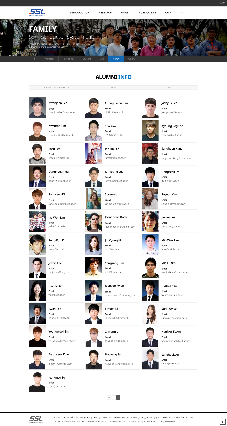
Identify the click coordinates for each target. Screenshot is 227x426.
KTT (182, 12)
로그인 (222, 3)
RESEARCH (105, 12)
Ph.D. (113, 87)
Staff (102, 58)
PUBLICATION (147, 12)
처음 (109, 397)
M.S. (170, 87)
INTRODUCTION (80, 12)
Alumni (116, 58)
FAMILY (125, 12)
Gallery (131, 58)
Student (87, 58)
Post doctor (68, 58)
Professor (49, 58)
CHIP (168, 12)
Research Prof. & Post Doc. (57, 87)
